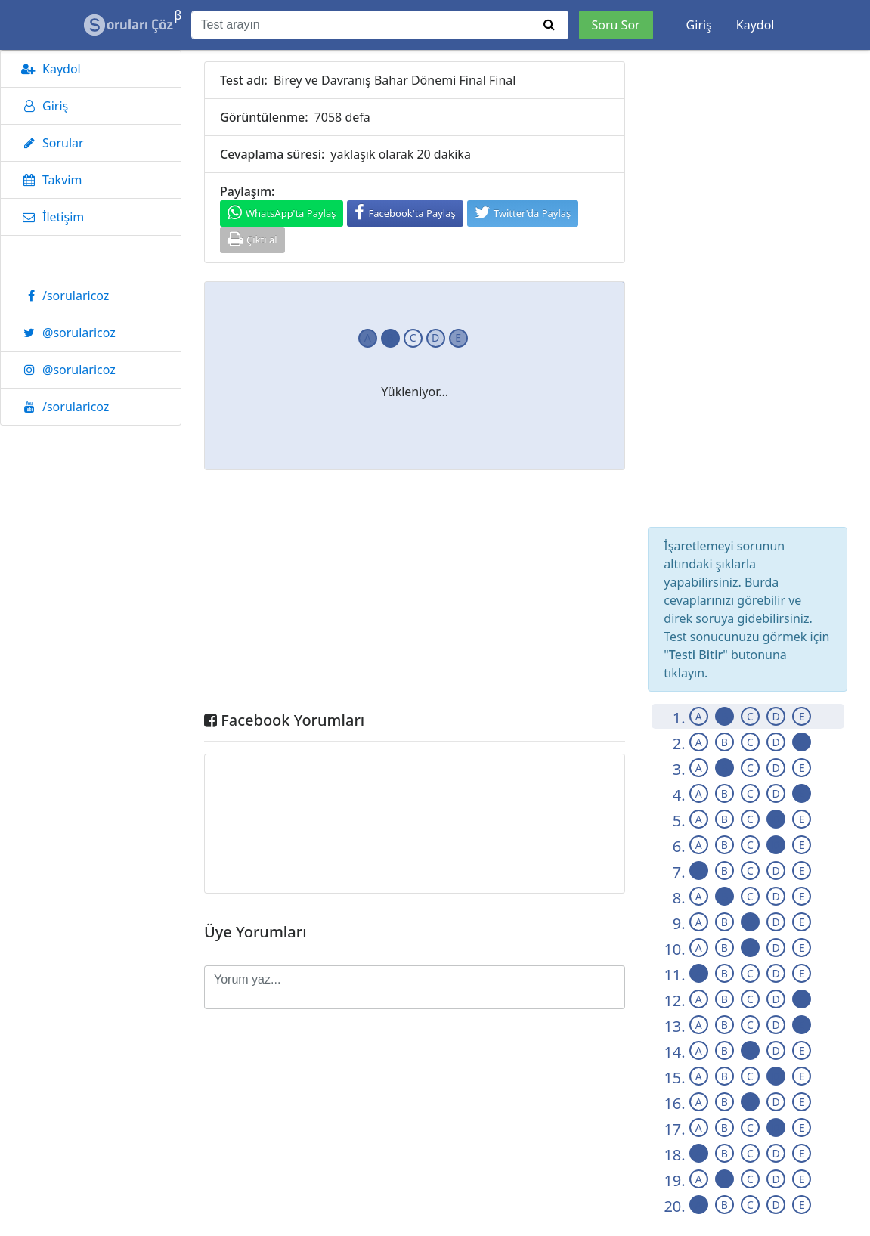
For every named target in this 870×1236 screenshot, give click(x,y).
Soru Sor (616, 25)
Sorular (50, 143)
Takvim (49, 180)
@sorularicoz (66, 332)
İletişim (50, 217)
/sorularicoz (62, 295)
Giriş (699, 25)
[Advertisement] (414, 594)
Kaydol (755, 25)
